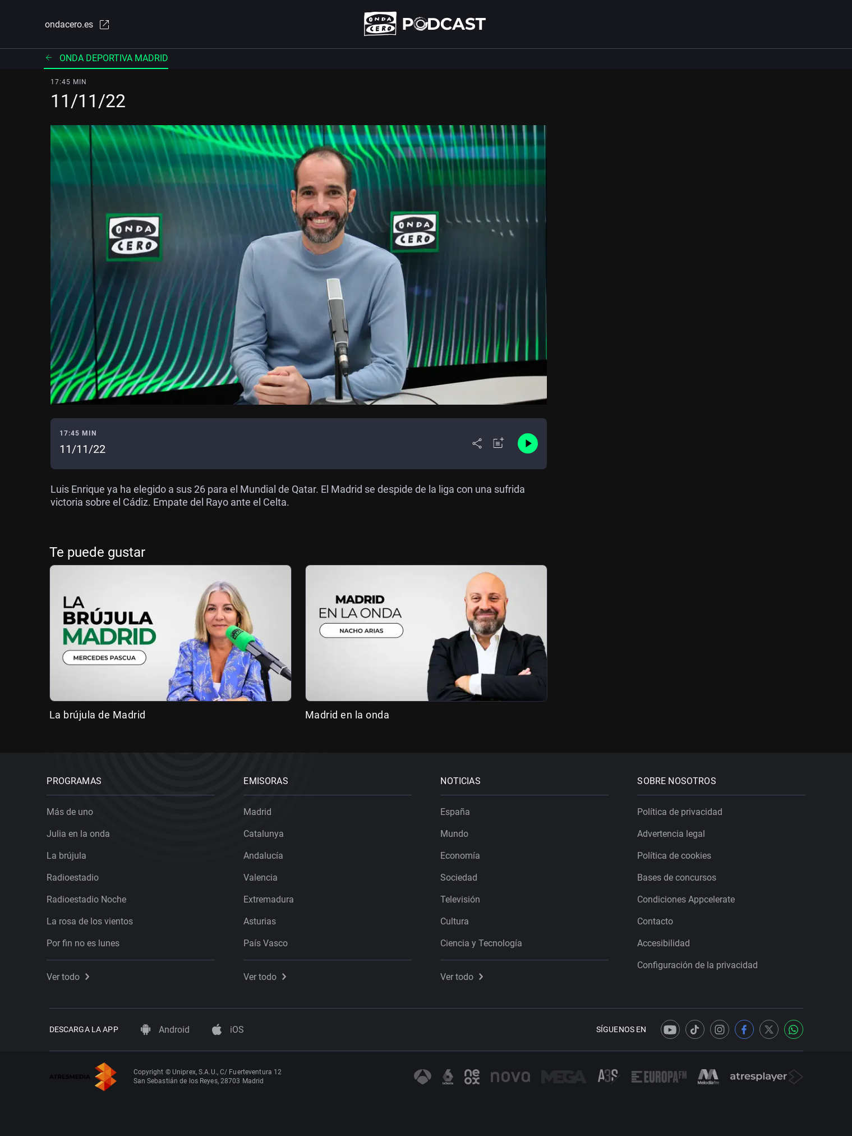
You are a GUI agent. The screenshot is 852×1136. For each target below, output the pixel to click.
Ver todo (70, 974)
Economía (463, 853)
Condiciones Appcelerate (689, 897)
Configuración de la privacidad (700, 963)
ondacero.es (76, 24)
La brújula (69, 853)
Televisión (463, 897)
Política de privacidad (682, 809)
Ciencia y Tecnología (484, 941)
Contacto (658, 919)
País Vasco (268, 941)
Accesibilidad (666, 941)
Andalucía (266, 853)
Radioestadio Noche (89, 897)
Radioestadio (75, 875)
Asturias (262, 919)
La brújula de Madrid (97, 715)
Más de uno (72, 809)
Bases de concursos (679, 875)
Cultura (457, 919)
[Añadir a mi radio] (499, 444)
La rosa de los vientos (92, 919)
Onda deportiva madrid (106, 58)
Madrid (260, 809)
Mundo (457, 831)
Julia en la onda (81, 831)
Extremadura (271, 897)
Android (165, 1029)
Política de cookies (677, 853)
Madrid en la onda (347, 715)
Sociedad (461, 875)
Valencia (263, 875)
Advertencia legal (674, 831)
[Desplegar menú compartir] (477, 444)
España (458, 809)
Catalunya (266, 831)
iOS (228, 1029)
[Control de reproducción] (528, 444)
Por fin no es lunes (85, 941)
